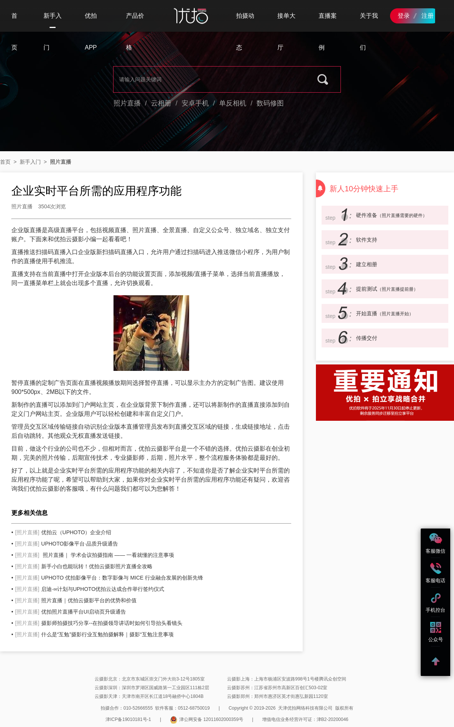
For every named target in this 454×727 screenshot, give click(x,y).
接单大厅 (286, 31)
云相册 (161, 103)
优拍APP (91, 31)
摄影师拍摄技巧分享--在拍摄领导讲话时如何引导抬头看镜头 (98, 623)
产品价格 (135, 31)
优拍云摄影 (69, 239)
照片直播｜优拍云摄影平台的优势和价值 (76, 600)
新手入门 (53, 22)
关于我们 (369, 31)
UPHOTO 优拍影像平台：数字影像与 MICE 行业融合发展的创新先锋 (109, 578)
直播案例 (328, 31)
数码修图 (270, 103)
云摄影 (256, 448)
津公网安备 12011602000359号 (206, 719)
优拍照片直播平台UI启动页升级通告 (70, 612)
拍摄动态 (245, 31)
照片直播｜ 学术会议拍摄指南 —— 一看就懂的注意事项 (94, 555)
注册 (427, 15)
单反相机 (232, 103)
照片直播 (127, 103)
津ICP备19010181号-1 (128, 719)
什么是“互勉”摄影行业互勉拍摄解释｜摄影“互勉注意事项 (94, 634)
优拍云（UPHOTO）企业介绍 (63, 532)
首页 (14, 31)
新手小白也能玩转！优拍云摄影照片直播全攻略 (83, 566)
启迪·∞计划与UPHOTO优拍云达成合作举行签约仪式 (89, 589)
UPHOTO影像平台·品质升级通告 (66, 544)
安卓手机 (195, 103)
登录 (404, 15)
